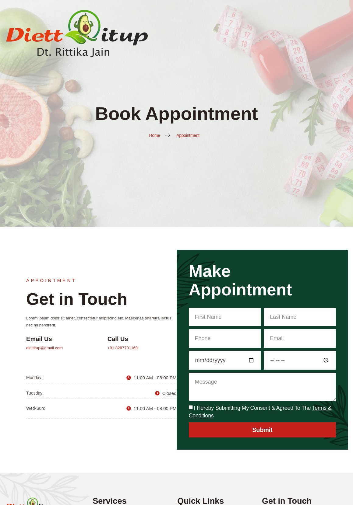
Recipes (246, 16)
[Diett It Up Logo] (26, 16)
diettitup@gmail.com (217, 349)
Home (171, 16)
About (193, 16)
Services (219, 16)
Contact (339, 16)
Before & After (279, 16)
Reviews (313, 16)
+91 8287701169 (296, 349)
